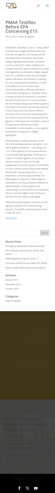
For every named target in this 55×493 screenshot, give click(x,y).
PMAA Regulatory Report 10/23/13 (22, 258)
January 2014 (12, 279)
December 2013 (13, 284)
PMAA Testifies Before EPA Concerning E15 (26, 267)
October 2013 (12, 288)
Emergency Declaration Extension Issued (25, 246)
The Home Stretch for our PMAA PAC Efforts (26, 263)
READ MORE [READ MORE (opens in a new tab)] (11, 218)
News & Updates (27, 36)
